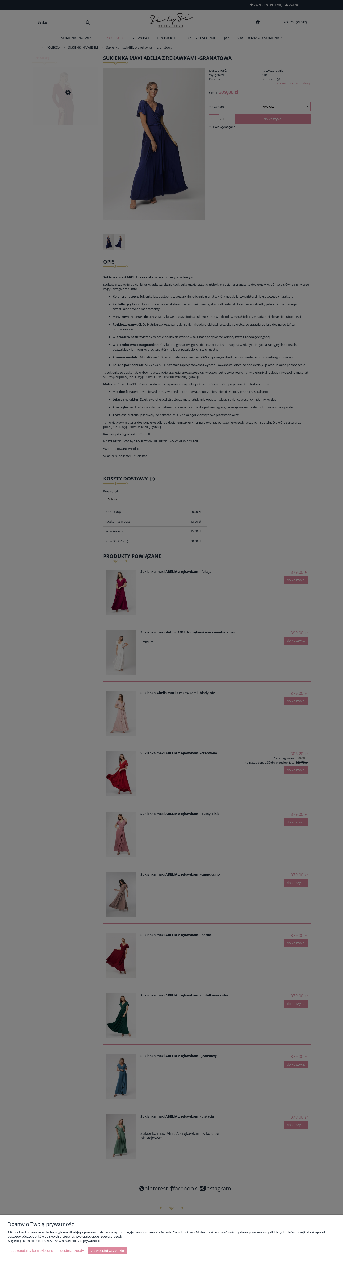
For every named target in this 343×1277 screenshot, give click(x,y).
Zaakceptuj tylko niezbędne (32, 1250)
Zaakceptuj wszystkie (107, 1250)
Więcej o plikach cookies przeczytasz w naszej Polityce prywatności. (54, 1241)
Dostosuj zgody (72, 1250)
